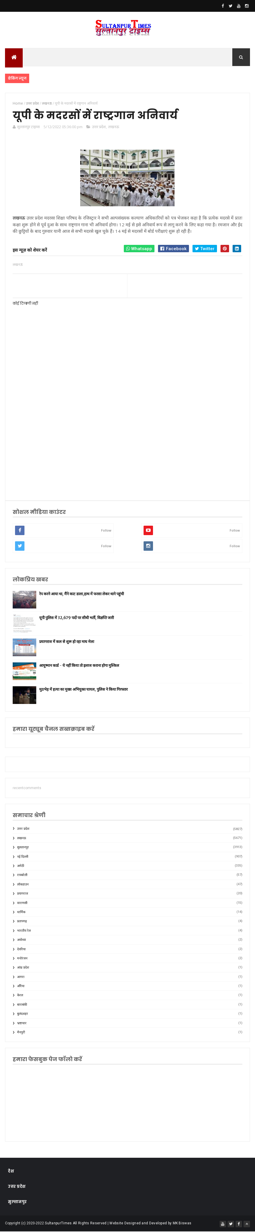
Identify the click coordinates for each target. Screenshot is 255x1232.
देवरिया (21, 949)
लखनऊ (113, 127)
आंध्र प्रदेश (23, 968)
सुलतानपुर (23, 848)
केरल (20, 996)
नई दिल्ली (22, 857)
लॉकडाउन (23, 885)
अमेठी (20, 866)
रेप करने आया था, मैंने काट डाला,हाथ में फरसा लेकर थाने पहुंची (81, 594)
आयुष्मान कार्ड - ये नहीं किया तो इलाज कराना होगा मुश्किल (79, 665)
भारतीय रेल (24, 931)
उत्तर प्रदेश (99, 127)
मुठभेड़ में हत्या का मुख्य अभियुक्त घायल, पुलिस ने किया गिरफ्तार (83, 689)
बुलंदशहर (22, 1014)
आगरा (20, 977)
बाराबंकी (22, 1005)
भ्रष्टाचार (22, 1023)
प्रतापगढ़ (22, 922)
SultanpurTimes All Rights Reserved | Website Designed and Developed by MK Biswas (118, 1224)
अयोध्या (21, 940)
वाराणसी (22, 903)
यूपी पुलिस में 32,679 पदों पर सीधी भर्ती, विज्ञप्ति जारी (76, 618)
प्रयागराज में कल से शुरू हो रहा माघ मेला (66, 641)
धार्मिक (21, 913)
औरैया (20, 987)
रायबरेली (22, 876)
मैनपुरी (21, 1033)
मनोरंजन (22, 959)
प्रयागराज (22, 894)
